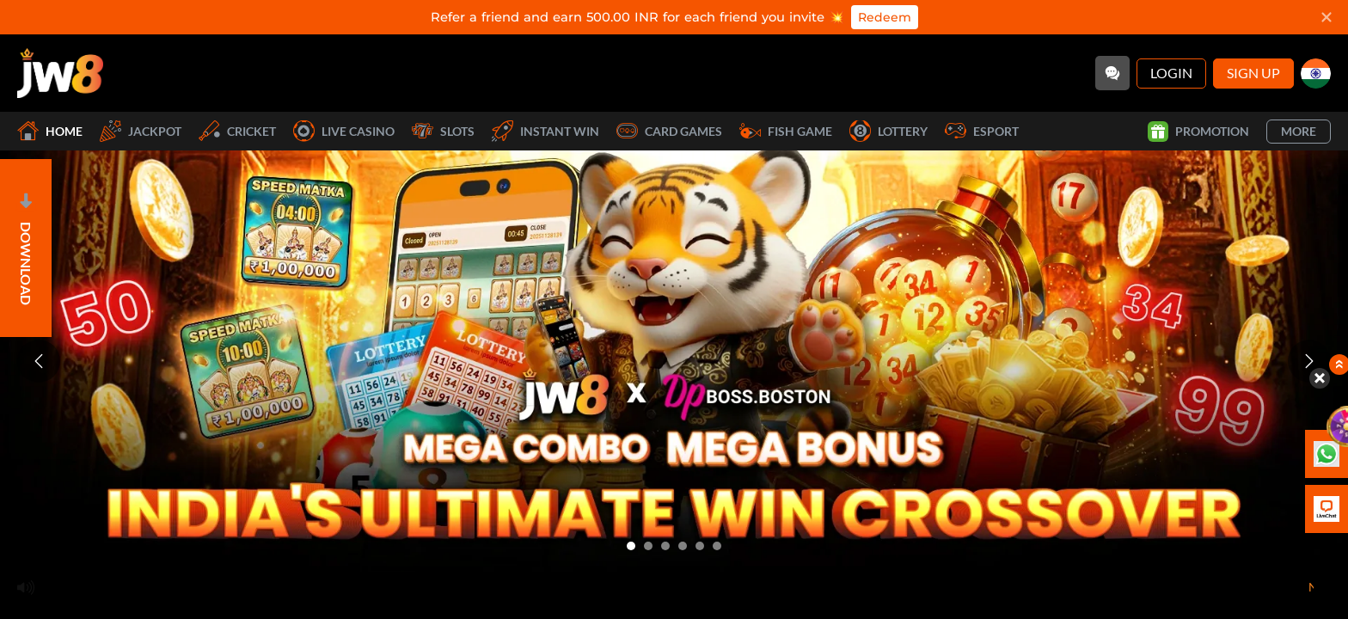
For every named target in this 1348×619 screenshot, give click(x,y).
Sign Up (1253, 72)
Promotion (1198, 131)
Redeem (884, 17)
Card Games (669, 131)
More (1298, 131)
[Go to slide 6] (717, 546)
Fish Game (785, 131)
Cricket (237, 131)
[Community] (1112, 73)
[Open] (26, 248)
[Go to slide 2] (648, 546)
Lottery (888, 131)
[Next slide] (1309, 361)
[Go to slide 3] (665, 546)
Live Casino (344, 131)
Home (50, 131)
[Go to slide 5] (699, 546)
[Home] (60, 73)
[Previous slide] (38, 361)
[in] (1316, 73)
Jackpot (140, 131)
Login (1171, 72)
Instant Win (545, 131)
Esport (982, 131)
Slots (443, 131)
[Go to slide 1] (631, 546)
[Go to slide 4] (682, 546)
